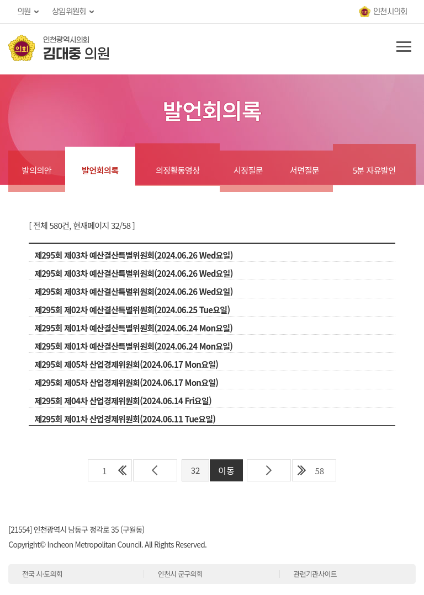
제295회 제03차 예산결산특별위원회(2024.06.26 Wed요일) (133, 255)
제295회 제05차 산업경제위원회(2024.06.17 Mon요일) (126, 364)
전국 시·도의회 (42, 574)
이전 (155, 470)
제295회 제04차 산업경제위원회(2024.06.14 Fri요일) (122, 400)
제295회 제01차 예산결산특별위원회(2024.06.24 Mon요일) (133, 328)
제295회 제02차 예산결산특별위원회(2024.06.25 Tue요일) (132, 309)
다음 (269, 470)
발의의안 (36, 170)
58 (319, 470)
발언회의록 (100, 170)
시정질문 (248, 170)
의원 (24, 12)
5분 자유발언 (374, 170)
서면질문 (304, 170)
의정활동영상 (178, 170)
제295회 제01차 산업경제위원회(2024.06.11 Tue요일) (124, 419)
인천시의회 (390, 12)
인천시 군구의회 (180, 574)
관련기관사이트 (314, 574)
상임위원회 (69, 12)
